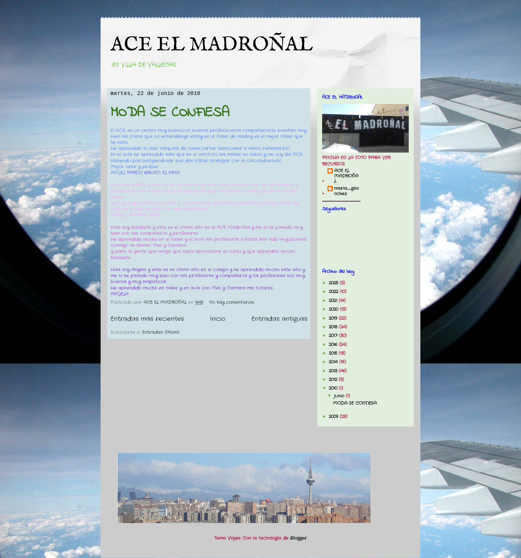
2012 (334, 379)
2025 (334, 283)
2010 (334, 388)
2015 (334, 353)
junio (340, 396)
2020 (334, 309)
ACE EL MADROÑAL (212, 45)
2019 (334, 318)
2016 (334, 344)
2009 (334, 416)
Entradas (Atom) (160, 332)
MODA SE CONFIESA (170, 113)
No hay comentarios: (232, 302)
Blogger (298, 538)
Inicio (218, 318)
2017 (334, 335)
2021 (334, 300)
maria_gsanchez (346, 191)
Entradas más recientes (147, 318)
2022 (334, 291)
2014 (334, 362)
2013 (334, 371)
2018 (334, 327)
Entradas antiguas (279, 318)
